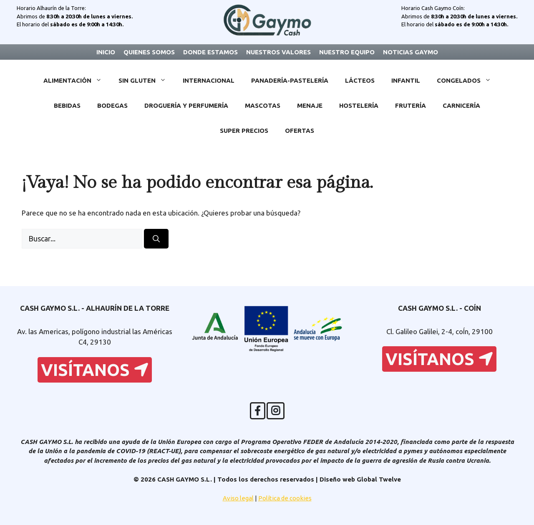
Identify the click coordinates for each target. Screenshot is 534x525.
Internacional (208, 80)
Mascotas (262, 105)
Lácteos (360, 80)
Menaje (309, 105)
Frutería (410, 105)
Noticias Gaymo (410, 52)
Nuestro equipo (347, 52)
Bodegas (112, 105)
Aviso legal (238, 498)
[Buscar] (156, 239)
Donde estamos (210, 52)
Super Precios (244, 130)
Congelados (468, 80)
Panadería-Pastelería (289, 80)
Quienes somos (149, 52)
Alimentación (76, 80)
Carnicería (461, 105)
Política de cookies (285, 498)
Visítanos (95, 369)
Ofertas (299, 130)
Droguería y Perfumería (186, 105)
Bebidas (67, 105)
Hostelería (358, 105)
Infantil (405, 80)
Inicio (105, 52)
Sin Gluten (146, 80)
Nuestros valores (278, 52)
